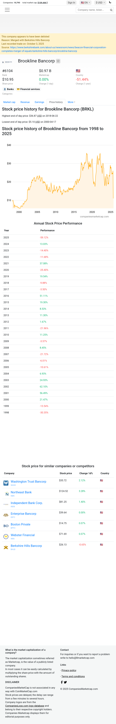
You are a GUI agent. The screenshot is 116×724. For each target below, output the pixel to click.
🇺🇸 (84, 2)
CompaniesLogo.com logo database (24, 705)
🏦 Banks (8, 89)
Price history (56, 102)
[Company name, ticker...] (95, 10)
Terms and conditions (73, 676)
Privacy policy (68, 670)
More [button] (70, 102)
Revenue (25, 102)
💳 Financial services (28, 89)
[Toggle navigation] (7, 9)
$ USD (99, 2)
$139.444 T (43, 3)
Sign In (71, 2)
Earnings (39, 102)
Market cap (9, 102)
